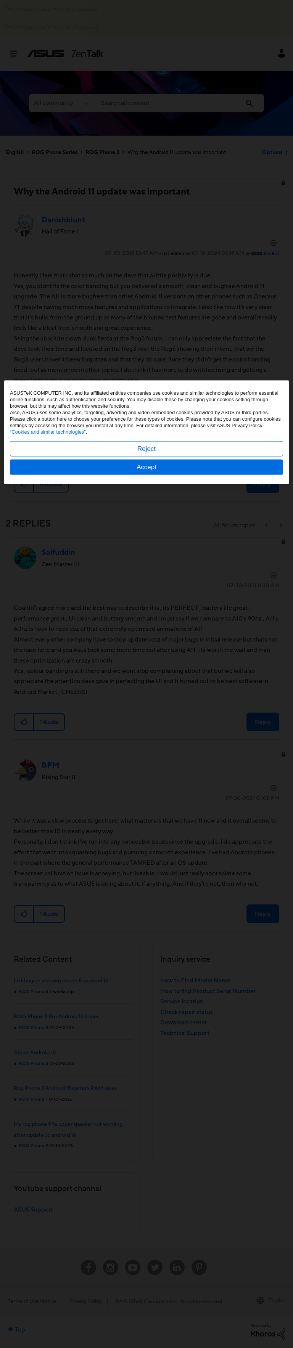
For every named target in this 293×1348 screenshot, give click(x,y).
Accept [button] (146, 709)
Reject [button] (146, 690)
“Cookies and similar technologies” (48, 674)
